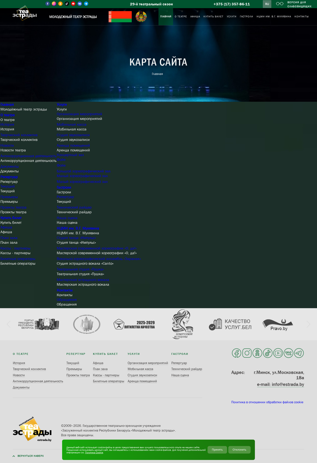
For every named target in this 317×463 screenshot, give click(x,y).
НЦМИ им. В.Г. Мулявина (78, 228)
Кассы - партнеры (15, 248)
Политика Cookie (94, 452)
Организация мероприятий (79, 114)
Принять (217, 449)
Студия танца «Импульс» (76, 238)
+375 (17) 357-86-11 (232, 4)
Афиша (6, 227)
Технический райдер (74, 207)
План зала (9, 238)
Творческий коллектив (18, 135)
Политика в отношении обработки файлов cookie (267, 402)
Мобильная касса (72, 124)
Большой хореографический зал (84, 171)
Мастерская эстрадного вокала (83, 280)
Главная (7, 104)
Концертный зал (70, 155)
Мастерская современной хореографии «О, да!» (97, 248)
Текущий (7, 186)
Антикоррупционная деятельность (28, 156)
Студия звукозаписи (73, 135)
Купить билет (10, 218)
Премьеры (9, 197)
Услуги (62, 104)
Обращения (67, 299)
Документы (9, 166)
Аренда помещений (73, 145)
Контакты (64, 290)
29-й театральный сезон (151, 4)
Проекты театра (13, 207)
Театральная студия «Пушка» (80, 269)
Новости (7, 145)
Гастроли (64, 187)
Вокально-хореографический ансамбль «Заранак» (99, 259)
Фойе (61, 159)
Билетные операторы (17, 259)
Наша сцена (67, 218)
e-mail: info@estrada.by (280, 384)
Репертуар (9, 177)
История (7, 124)
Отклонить (239, 449)
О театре (7, 115)
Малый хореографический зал (82, 176)
